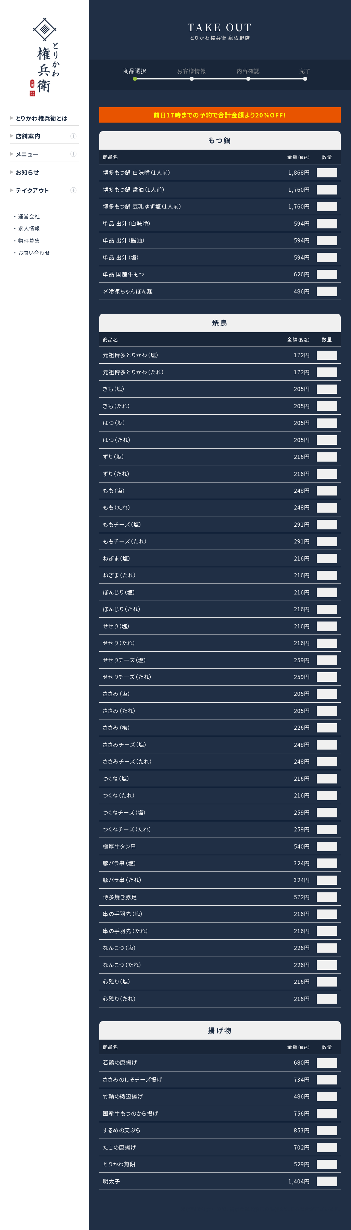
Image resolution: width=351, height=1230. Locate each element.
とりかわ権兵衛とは (42, 118)
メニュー (27, 154)
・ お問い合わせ (32, 252)
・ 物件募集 (27, 240)
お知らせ (27, 172)
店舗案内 (28, 135)
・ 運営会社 (27, 216)
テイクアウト (32, 190)
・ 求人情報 (27, 228)
